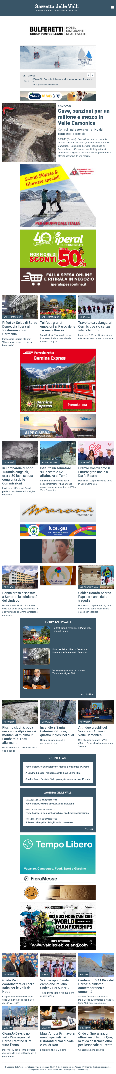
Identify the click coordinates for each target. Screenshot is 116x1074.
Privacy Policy (69, 1069)
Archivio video (87, 694)
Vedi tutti (89, 829)
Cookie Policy (82, 1069)
